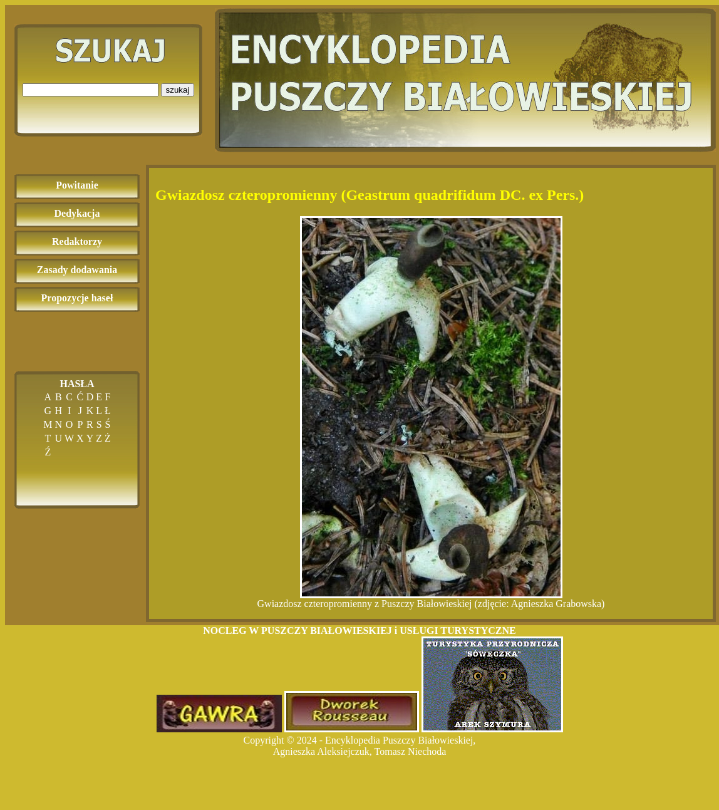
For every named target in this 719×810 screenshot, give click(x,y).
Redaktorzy (77, 241)
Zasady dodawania (77, 269)
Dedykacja (77, 213)
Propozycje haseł (77, 298)
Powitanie (77, 185)
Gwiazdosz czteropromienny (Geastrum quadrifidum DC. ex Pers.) (369, 195)
